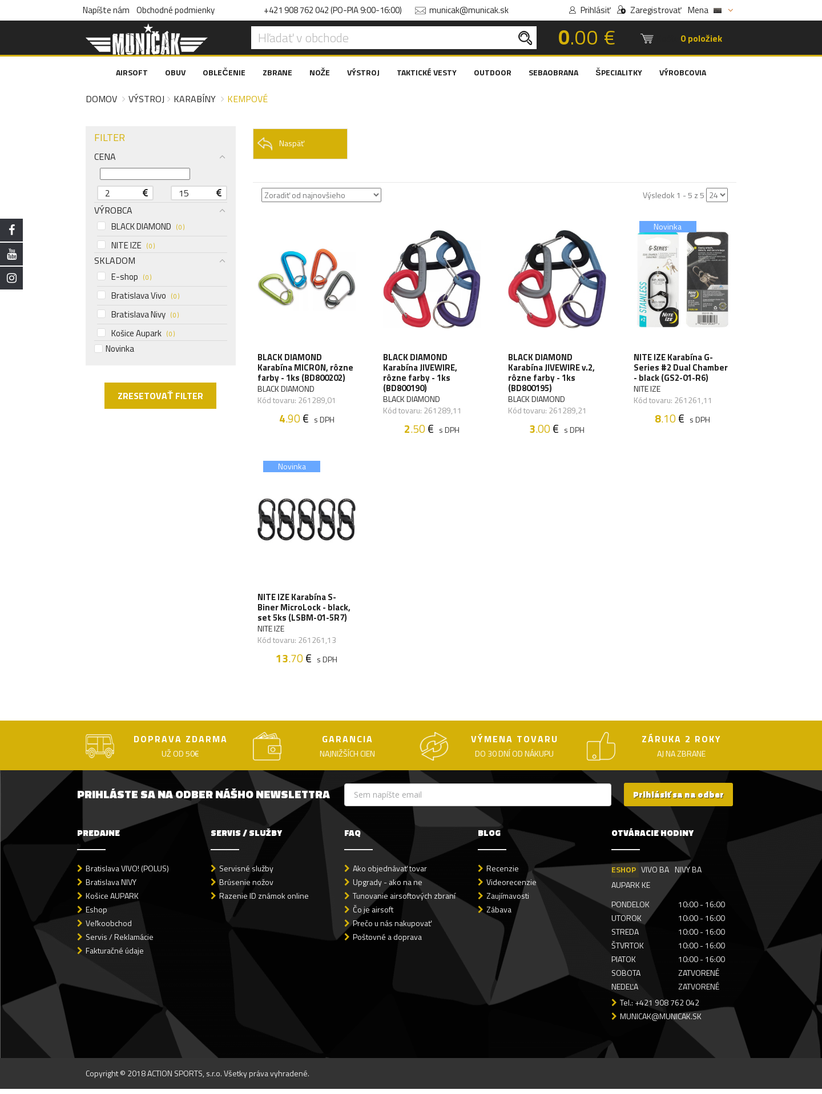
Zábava (498, 914)
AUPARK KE (630, 890)
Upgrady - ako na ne (387, 887)
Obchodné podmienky (175, 10)
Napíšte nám (106, 10)
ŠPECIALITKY (618, 72)
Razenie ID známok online (264, 901)
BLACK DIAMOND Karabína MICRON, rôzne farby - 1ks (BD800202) (306, 368)
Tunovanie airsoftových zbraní (404, 901)
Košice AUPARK (112, 901)
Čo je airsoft (373, 914)
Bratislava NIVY (111, 887)
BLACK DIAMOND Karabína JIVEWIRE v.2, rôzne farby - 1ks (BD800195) (552, 374)
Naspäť (280, 143)
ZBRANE (277, 72)
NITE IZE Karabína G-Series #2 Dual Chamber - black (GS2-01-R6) (681, 368)
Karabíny (195, 99)
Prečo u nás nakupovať (392, 928)
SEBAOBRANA (553, 72)
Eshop (96, 914)
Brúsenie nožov (246, 887)
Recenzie (502, 873)
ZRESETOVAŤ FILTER (160, 396)
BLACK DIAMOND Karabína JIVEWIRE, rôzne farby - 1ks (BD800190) (421, 374)
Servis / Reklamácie (120, 942)
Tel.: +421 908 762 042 (659, 1007)
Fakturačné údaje (115, 956)
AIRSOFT (132, 72)
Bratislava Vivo (138, 296)
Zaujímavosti (507, 901)
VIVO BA (656, 874)
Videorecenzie (511, 887)
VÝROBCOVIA (682, 72)
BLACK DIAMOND (140, 227)
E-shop (124, 277)
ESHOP (623, 874)
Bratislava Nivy (138, 314)
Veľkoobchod (109, 928)
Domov (101, 99)
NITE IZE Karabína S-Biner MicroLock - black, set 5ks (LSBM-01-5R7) (305, 611)
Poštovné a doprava (387, 942)
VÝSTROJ (363, 72)
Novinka (114, 349)
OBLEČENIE (224, 72)
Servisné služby (246, 873)
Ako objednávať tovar (390, 873)
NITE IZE (126, 245)
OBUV (175, 72)
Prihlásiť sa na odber (678, 799)
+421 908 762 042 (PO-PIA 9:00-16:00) (333, 10)
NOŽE (320, 72)
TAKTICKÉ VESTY (427, 72)
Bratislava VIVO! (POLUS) (127, 873)
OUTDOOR (492, 72)
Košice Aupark (136, 333)
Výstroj (146, 99)
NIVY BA (688, 874)
